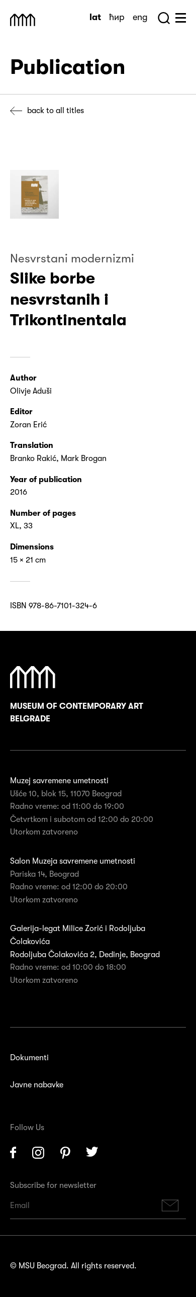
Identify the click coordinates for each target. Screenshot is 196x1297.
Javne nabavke (36, 1084)
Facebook (13, 1153)
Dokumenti (29, 1057)
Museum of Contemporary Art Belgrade (76, 695)
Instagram (38, 1153)
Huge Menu (180, 18)
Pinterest (65, 1153)
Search (164, 18)
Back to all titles (55, 110)
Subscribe (170, 1205)
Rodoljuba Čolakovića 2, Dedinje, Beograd (85, 954)
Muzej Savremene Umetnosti (22, 20)
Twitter (92, 1153)
